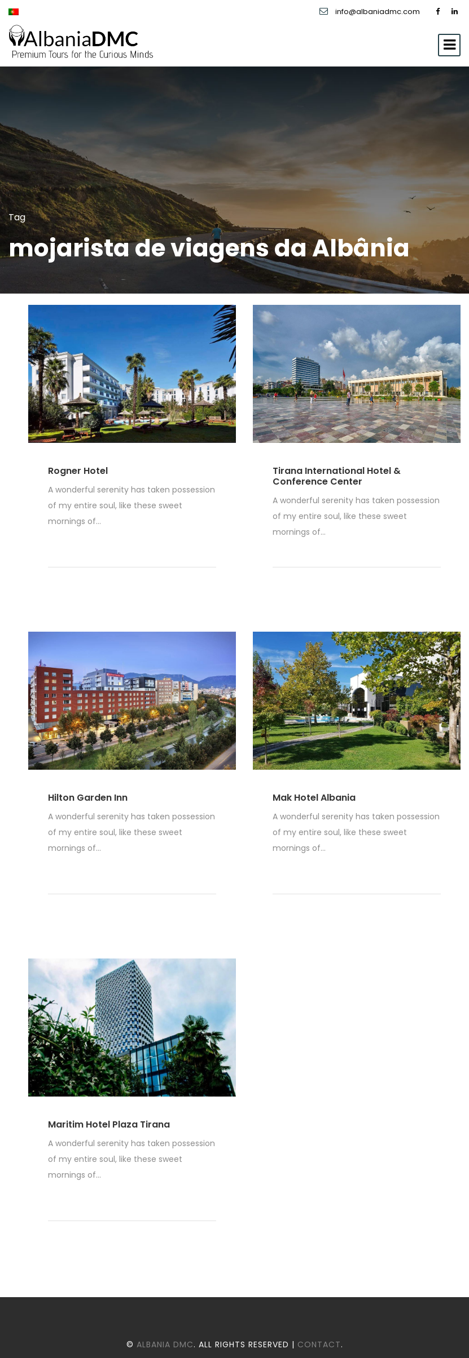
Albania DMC (165, 1344)
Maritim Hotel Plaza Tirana (109, 1124)
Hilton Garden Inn (88, 797)
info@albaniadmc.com (378, 11)
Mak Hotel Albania (314, 797)
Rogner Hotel (78, 470)
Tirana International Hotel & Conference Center (337, 476)
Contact (319, 1344)
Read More (77, 545)
